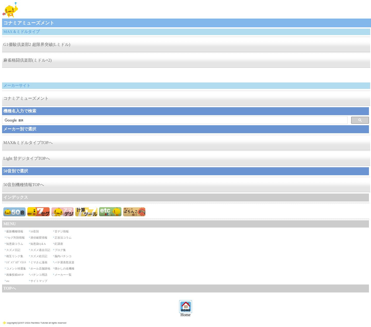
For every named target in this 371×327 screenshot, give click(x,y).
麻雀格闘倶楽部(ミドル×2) (27, 60)
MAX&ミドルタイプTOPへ (28, 142)
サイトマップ (38, 280)
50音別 (34, 231)
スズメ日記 (13, 249)
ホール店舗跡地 (40, 268)
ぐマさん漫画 (38, 262)
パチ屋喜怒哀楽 (64, 262)
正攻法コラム (63, 237)
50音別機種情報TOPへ (23, 184)
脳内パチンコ (63, 256)
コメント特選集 (16, 268)
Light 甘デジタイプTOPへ (26, 158)
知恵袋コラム (14, 243)
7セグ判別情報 (15, 237)
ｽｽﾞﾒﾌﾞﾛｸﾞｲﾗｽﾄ (16, 262)
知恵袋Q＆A (38, 243)
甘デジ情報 (62, 231)
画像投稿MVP (15, 274)
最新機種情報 (14, 231)
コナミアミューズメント (26, 98)
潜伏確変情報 (38, 237)
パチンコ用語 (38, 274)
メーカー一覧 (63, 274)
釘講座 (59, 243)
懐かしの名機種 (64, 268)
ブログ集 (60, 249)
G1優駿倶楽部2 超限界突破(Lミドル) (36, 44)
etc (8, 280)
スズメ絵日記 (38, 256)
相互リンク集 (14, 256)
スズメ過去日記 (40, 249)
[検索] (174, 120)
